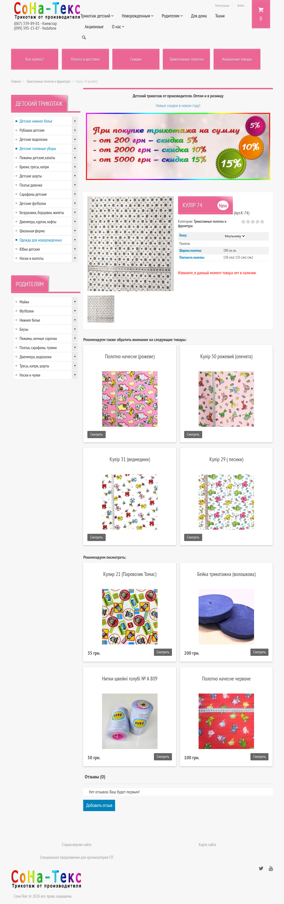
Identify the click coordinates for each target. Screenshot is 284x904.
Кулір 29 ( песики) (226, 459)
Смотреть (96, 434)
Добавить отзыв (99, 805)
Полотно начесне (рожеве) (129, 356)
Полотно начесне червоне (226, 678)
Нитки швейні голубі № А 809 (130, 678)
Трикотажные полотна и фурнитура (48, 81)
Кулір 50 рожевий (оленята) (226, 356)
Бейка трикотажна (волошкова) (226, 573)
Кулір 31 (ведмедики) (130, 459)
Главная (16, 81)
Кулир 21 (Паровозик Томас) (129, 573)
